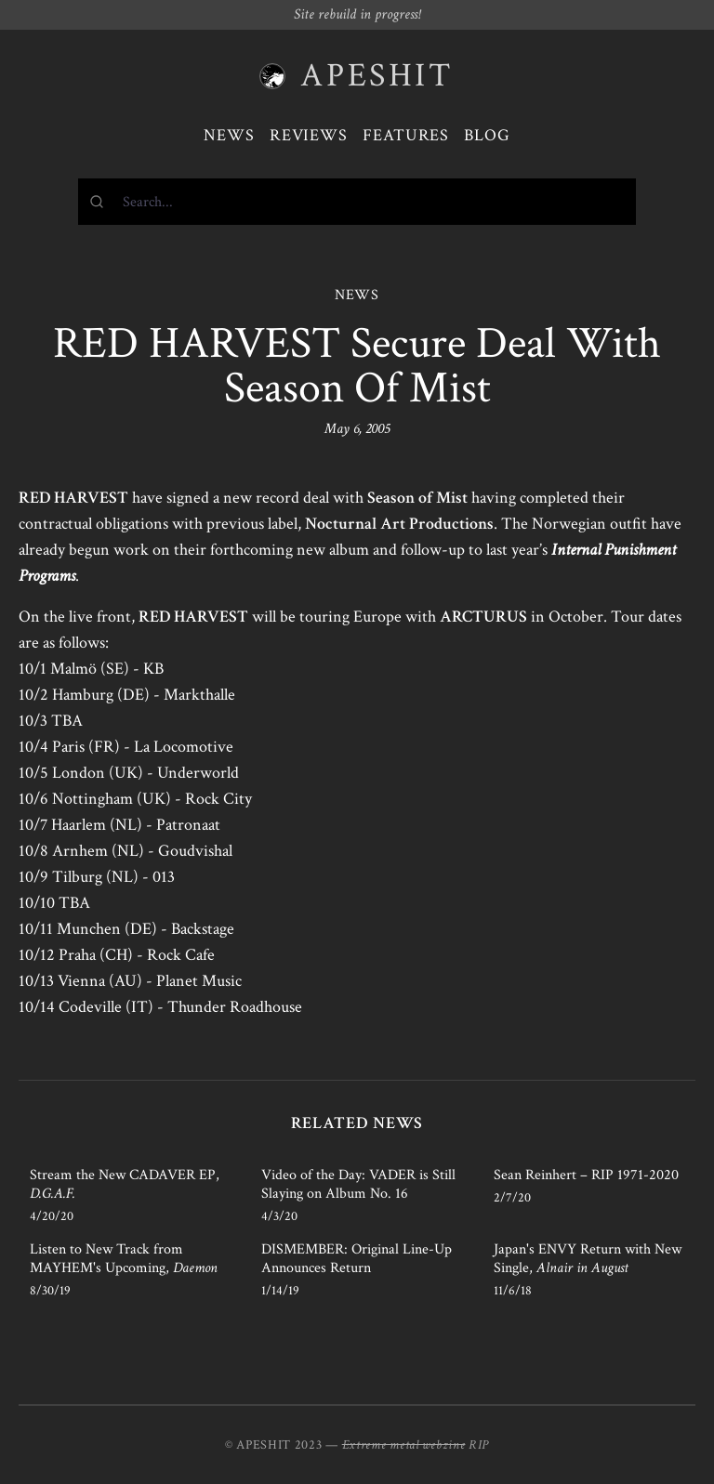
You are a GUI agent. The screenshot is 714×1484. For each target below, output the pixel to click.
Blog (487, 135)
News (229, 135)
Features (406, 135)
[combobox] (357, 201)
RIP (479, 1445)
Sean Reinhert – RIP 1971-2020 (586, 1175)
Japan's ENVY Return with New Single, (587, 1259)
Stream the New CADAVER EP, (124, 1184)
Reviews (309, 135)
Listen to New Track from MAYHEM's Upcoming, (124, 1259)
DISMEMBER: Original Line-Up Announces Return (356, 1259)
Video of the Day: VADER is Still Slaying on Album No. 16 (358, 1184)
